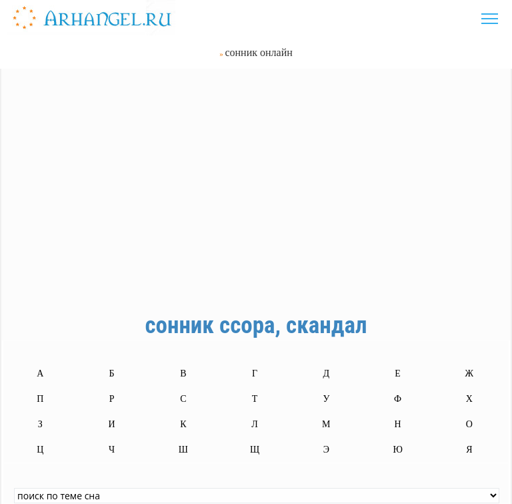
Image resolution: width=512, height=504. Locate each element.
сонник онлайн (258, 52)
